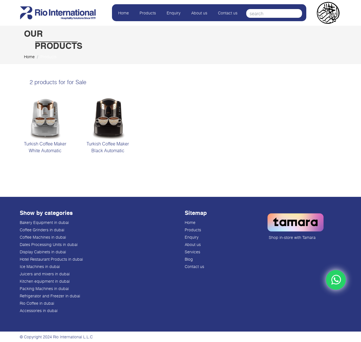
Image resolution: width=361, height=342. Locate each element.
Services (192, 252)
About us (199, 13)
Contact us (227, 13)
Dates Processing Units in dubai (49, 244)
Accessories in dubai (39, 310)
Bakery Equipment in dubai (44, 222)
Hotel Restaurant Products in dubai (51, 259)
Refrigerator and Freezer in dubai (50, 296)
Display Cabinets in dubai (43, 252)
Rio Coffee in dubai (37, 303)
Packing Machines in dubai (44, 288)
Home (123, 13)
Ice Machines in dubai (40, 266)
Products (148, 13)
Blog (189, 259)
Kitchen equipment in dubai (45, 281)
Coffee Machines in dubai (43, 237)
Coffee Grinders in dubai (42, 230)
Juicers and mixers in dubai (45, 274)
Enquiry (173, 13)
